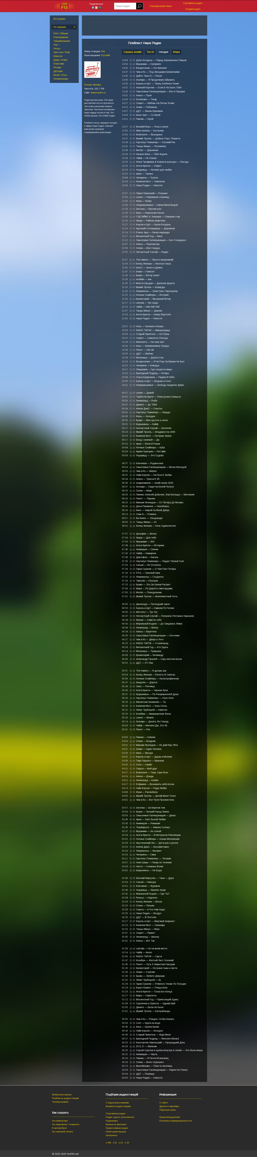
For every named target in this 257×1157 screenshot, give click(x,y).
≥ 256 (108, 1142)
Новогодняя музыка (116, 1131)
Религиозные (60, 78)
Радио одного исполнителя (120, 1117)
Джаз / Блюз (60, 59)
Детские (58, 71)
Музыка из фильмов (116, 1124)
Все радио (59, 18)
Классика (58, 63)
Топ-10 (150, 52)
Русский (105, 55)
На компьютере (60, 1121)
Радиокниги (112, 1121)
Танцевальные (61, 40)
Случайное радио (192, 3)
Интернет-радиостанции (118, 1106)
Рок (55, 44)
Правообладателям (169, 1117)
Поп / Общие (60, 33)
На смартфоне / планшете (65, 1124)
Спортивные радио (115, 1113)
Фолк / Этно (60, 75)
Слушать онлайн (133, 52)
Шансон (57, 56)
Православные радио (117, 1128)
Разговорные (60, 37)
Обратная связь (167, 1110)
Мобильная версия (61, 1094)
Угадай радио (192, 9)
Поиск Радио (123, 6)
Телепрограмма (60, 1102)
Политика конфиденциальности (175, 1121)
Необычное (111, 1135)
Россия (88, 84)
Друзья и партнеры (169, 1106)
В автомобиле (59, 1128)
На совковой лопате (62, 1131)
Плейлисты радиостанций (65, 1098)
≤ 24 (121, 1142)
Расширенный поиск (161, 6)
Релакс (57, 67)
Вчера (176, 52)
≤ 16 (127, 1142)
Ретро (56, 48)
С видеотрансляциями (117, 1102)
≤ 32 (115, 1142)
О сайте (163, 1102)
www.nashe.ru (98, 92)
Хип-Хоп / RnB (61, 52)
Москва (97, 84)
